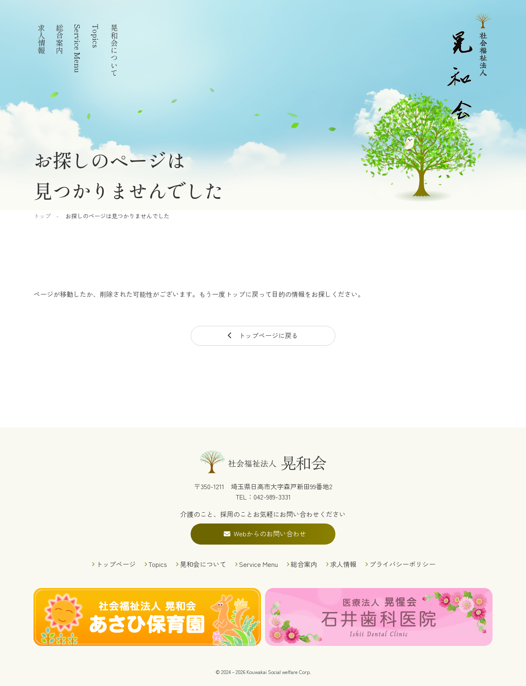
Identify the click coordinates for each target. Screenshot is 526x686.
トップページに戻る (268, 335)
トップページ (116, 564)
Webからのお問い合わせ (270, 533)
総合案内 (59, 39)
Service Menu (77, 48)
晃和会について (114, 50)
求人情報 (41, 39)
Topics (96, 36)
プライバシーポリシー (402, 564)
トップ (42, 216)
